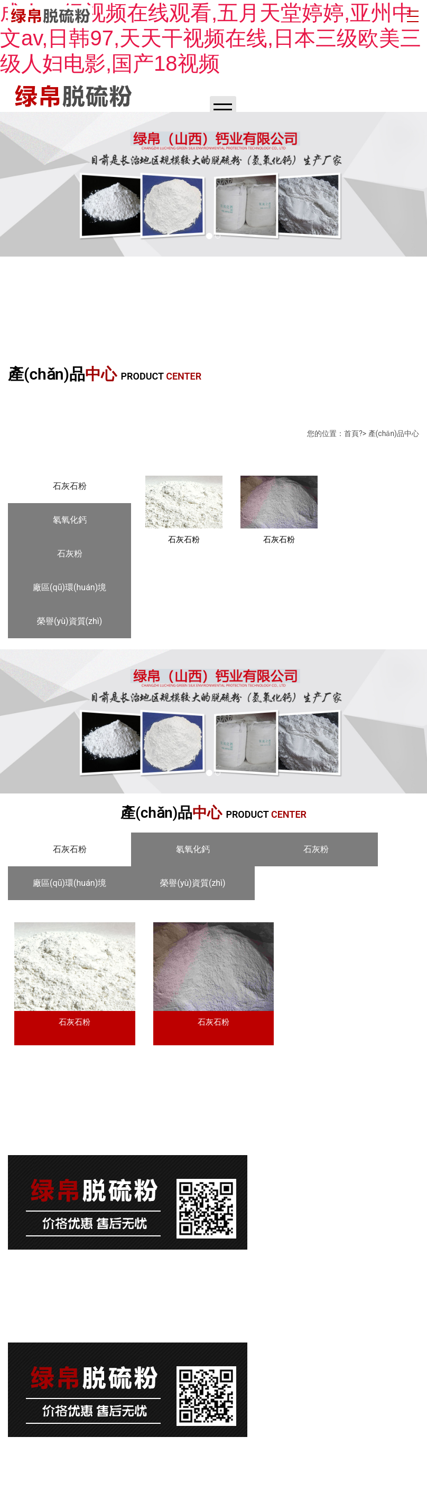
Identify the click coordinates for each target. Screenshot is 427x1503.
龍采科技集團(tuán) (342, 1453)
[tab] (69, 486)
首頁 (351, 433)
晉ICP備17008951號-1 (49, 1135)
